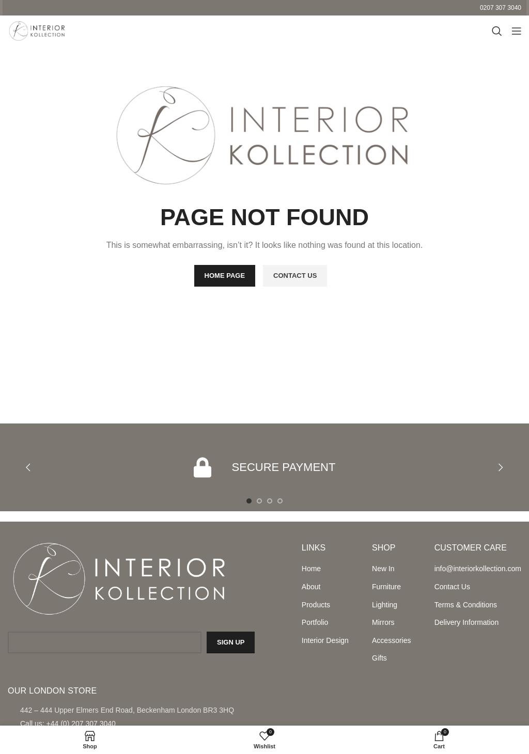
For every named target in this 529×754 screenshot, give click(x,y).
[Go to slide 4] (280, 501)
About (311, 587)
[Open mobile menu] (516, 31)
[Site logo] (36, 30)
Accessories (391, 640)
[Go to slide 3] (269, 501)
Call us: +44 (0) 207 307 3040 (68, 723)
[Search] (495, 31)
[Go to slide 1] (249, 501)
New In (383, 568)
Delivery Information (466, 622)
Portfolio (315, 622)
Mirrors (383, 622)
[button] (28, 467)
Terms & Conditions (465, 605)
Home (311, 568)
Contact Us (452, 587)
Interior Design (325, 640)
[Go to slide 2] (259, 501)
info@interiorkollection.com (477, 568)
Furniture (386, 587)
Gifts (379, 658)
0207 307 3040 (500, 7)
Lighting (384, 605)
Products (316, 605)
